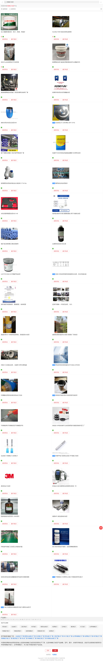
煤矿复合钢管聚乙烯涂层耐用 (9, 244)
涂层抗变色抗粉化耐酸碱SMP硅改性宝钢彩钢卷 (15, 577)
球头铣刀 (4, 626)
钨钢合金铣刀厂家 (52, 638)
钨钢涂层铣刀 (17, 631)
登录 (48, 650)
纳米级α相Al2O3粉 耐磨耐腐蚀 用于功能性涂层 (66, 213)
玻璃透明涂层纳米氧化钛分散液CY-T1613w (13, 183)
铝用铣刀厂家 (89, 636)
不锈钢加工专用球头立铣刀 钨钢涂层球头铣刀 (69, 577)
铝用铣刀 (54, 626)
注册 (55, 650)
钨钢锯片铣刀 (6, 631)
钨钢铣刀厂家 (32, 638)
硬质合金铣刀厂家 (30, 636)
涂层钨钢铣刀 (29, 631)
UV (33, 619)
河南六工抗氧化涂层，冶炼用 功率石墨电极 (14, 365)
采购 (101, 527)
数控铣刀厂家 (17, 638)
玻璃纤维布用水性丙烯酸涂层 (61, 92)
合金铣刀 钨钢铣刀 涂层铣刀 (9, 456)
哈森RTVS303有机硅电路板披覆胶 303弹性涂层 (66, 153)
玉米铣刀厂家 (40, 636)
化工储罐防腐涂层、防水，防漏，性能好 (13, 32)
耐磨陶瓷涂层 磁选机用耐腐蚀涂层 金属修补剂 (66, 62)
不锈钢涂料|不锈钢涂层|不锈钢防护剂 (12, 425)
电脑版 (54, 654)
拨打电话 (13, 39)
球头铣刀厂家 (49, 636)
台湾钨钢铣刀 (93, 626)
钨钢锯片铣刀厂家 (6, 638)
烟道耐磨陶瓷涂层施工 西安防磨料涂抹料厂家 (14, 92)
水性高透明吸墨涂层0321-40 (9, 213)
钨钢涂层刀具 (41, 631)
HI (13, 619)
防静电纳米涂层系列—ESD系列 (10, 516)
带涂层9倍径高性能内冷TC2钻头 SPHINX (68, 365)
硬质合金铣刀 (44, 626)
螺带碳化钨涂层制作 (62, 183)
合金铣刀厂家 (20, 636)
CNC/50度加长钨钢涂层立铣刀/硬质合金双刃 (17, 607)
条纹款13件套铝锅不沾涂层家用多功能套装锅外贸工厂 (68, 425)
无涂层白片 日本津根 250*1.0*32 (65, 122)
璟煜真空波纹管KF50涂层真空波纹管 (66, 395)
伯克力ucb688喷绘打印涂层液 (10, 62)
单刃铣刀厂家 (97, 636)
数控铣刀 (73, 626)
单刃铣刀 (33, 626)
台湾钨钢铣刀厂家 (78, 636)
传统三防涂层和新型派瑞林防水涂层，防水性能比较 (71, 274)
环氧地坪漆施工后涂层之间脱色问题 (11, 546)
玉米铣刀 (64, 626)
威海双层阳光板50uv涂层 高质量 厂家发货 (64, 334)
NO (22, 619)
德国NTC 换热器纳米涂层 (59, 516)
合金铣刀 (14, 626)
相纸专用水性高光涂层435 (9, 122)
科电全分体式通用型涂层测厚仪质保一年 (64, 486)
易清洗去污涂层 (5, 486)
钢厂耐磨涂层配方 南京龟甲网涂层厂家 (12, 153)
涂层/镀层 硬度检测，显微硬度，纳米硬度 (13, 304)
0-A (2, 619)
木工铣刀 (82, 626)
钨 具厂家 (25, 638)
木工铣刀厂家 (68, 636)
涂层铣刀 (51, 631)
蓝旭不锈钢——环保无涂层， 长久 (62, 304)
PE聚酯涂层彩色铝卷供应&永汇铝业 (11, 395)
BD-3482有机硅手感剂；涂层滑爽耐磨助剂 (65, 546)
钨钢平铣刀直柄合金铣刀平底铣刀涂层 (67, 456)
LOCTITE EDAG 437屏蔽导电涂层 (10, 274)
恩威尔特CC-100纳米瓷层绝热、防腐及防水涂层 (15, 334)
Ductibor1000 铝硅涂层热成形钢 (61, 32)
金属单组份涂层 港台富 (59, 244)
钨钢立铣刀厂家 (42, 638)
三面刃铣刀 (24, 626)
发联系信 (5, 39)
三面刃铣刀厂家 (59, 636)
